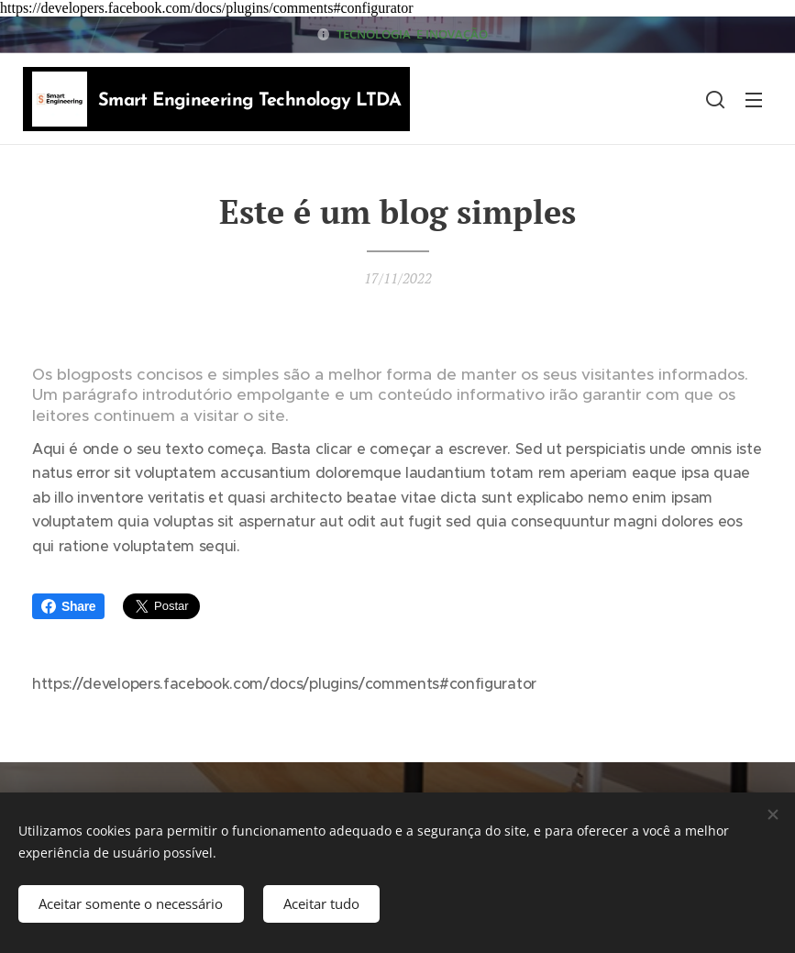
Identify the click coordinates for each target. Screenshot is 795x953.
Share (68, 606)
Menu (753, 100)
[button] (715, 99)
